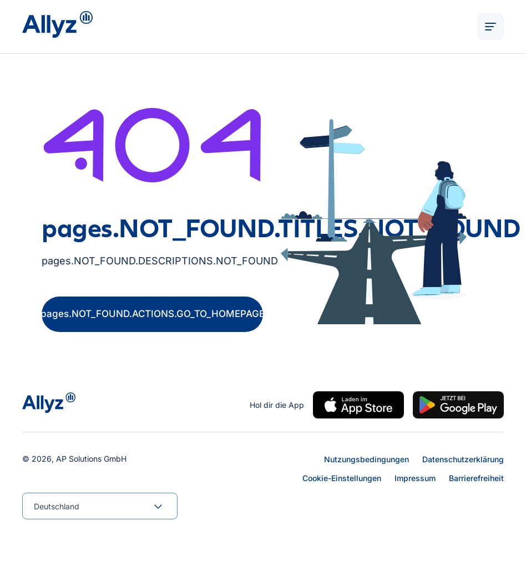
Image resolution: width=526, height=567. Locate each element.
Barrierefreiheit (476, 478)
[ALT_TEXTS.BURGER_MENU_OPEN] (490, 26)
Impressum (415, 478)
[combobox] (100, 506)
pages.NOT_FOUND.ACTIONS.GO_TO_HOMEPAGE (152, 313)
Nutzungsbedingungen (366, 459)
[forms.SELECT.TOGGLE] (158, 506)
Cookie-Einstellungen (341, 478)
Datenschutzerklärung (463, 459)
